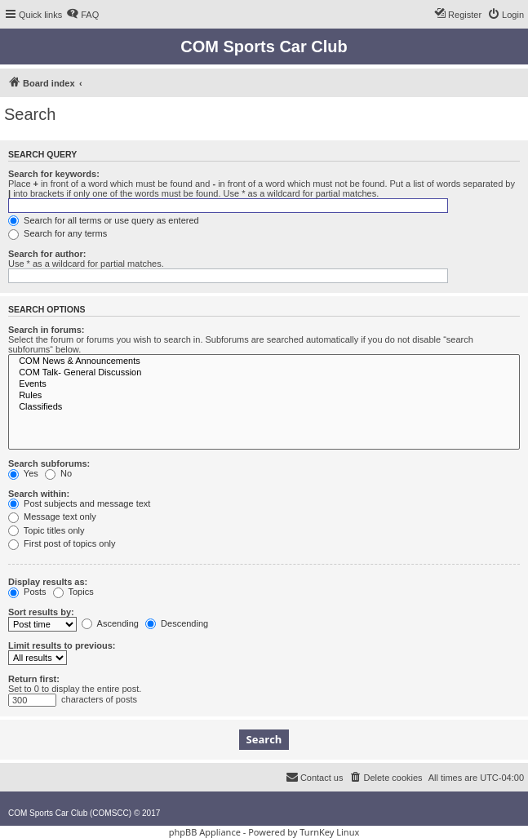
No (58, 473)
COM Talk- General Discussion (264, 373)
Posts (27, 591)
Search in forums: (46, 330)
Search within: (38, 494)
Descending (176, 623)
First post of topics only (62, 543)
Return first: (34, 679)
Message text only (52, 516)
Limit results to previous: (61, 645)
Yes (23, 473)
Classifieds (264, 407)
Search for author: (47, 254)
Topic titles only (46, 530)
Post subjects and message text (79, 503)
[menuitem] (82, 14)
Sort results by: (41, 612)
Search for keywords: (54, 174)
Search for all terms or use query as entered (103, 220)
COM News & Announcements (264, 361)
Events (264, 384)
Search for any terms (57, 233)
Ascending (110, 623)
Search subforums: (49, 463)
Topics (73, 591)
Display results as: (47, 582)
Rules (264, 395)
